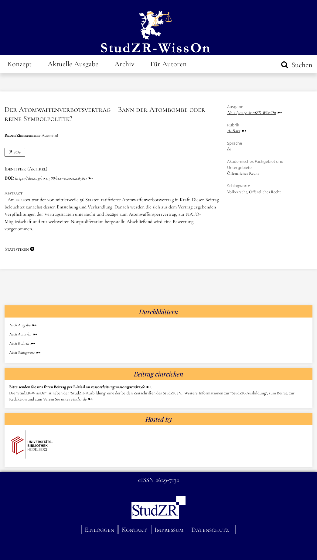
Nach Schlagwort (21, 352)
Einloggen (99, 530)
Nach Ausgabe (19, 325)
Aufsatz (233, 130)
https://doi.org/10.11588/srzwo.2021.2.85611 (51, 178)
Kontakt (134, 530)
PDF (17, 152)
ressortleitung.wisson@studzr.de (118, 387)
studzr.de (79, 399)
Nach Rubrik (19, 343)
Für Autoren (168, 64)
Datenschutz (210, 530)
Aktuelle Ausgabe (73, 64)
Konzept (20, 64)
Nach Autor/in (20, 334)
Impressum (169, 530)
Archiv (124, 64)
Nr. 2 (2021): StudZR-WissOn (251, 112)
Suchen (301, 64)
